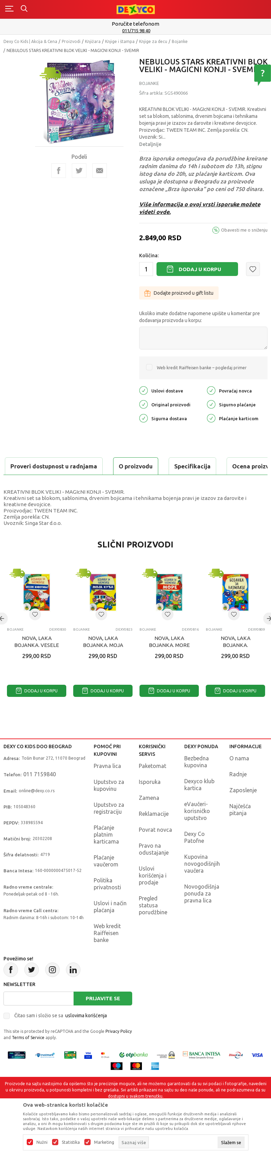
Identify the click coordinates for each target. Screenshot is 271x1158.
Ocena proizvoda (151, 466)
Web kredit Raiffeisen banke (107, 950)
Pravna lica (107, 783)
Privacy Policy (118, 1048)
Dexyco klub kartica (199, 802)
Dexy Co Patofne (194, 854)
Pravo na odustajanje (154, 866)
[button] (253, 269)
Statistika (71, 1142)
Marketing (104, 1142)
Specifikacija (88, 466)
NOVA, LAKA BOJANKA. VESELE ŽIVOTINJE (36, 662)
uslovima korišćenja (86, 1033)
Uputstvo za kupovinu (109, 802)
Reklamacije (154, 831)
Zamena (149, 815)
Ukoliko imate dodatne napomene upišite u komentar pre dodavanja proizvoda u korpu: (199, 317)
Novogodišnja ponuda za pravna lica (201, 911)
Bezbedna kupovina (196, 779)
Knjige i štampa (120, 41)
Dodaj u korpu (200, 269)
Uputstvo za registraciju (109, 825)
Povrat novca (155, 847)
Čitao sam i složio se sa (60, 1032)
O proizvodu (31, 466)
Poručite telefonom (135, 24)
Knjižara (93, 41)
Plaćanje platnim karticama (106, 852)
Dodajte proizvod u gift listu (178, 293)
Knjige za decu (153, 41)
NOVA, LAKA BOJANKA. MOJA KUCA (103, 662)
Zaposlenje (243, 807)
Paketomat (152, 783)
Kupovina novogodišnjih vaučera (202, 881)
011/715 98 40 (136, 30)
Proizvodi (71, 41)
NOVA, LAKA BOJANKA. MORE (169, 659)
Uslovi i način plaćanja (110, 924)
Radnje (238, 791)
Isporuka (150, 799)
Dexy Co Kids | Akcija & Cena (30, 41)
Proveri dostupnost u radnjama (57, 483)
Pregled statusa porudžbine (153, 923)
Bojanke (180, 41)
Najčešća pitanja (240, 826)
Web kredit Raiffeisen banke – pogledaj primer (202, 367)
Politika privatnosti (107, 901)
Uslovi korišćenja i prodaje (153, 893)
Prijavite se (103, 1016)
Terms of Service (28, 1055)
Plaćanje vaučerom (106, 878)
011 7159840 (39, 791)
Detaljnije (150, 144)
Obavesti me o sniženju (244, 229)
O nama (239, 775)
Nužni (42, 1142)
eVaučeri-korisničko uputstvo (197, 828)
